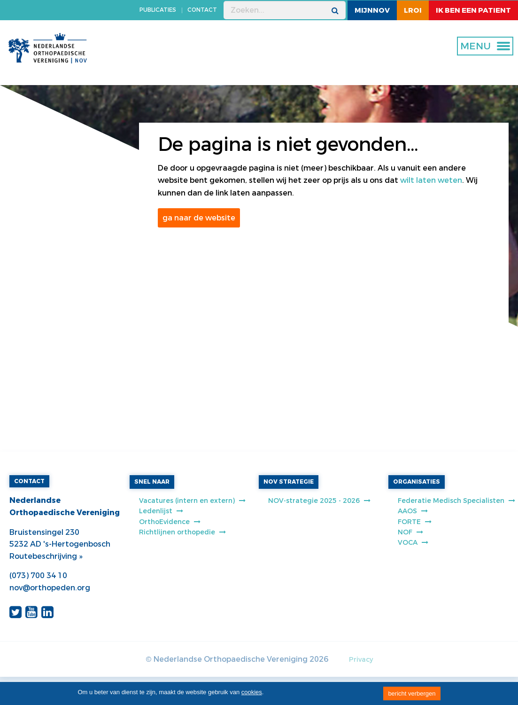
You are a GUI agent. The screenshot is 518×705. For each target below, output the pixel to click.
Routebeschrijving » (45, 556)
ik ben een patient (473, 10)
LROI (413, 10)
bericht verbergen (411, 693)
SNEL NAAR (152, 482)
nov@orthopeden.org (49, 588)
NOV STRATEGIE (288, 482)
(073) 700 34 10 (38, 575)
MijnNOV (372, 10)
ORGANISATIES (416, 482)
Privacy (361, 659)
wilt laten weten (431, 180)
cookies (251, 692)
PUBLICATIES (157, 10)
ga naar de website (198, 218)
